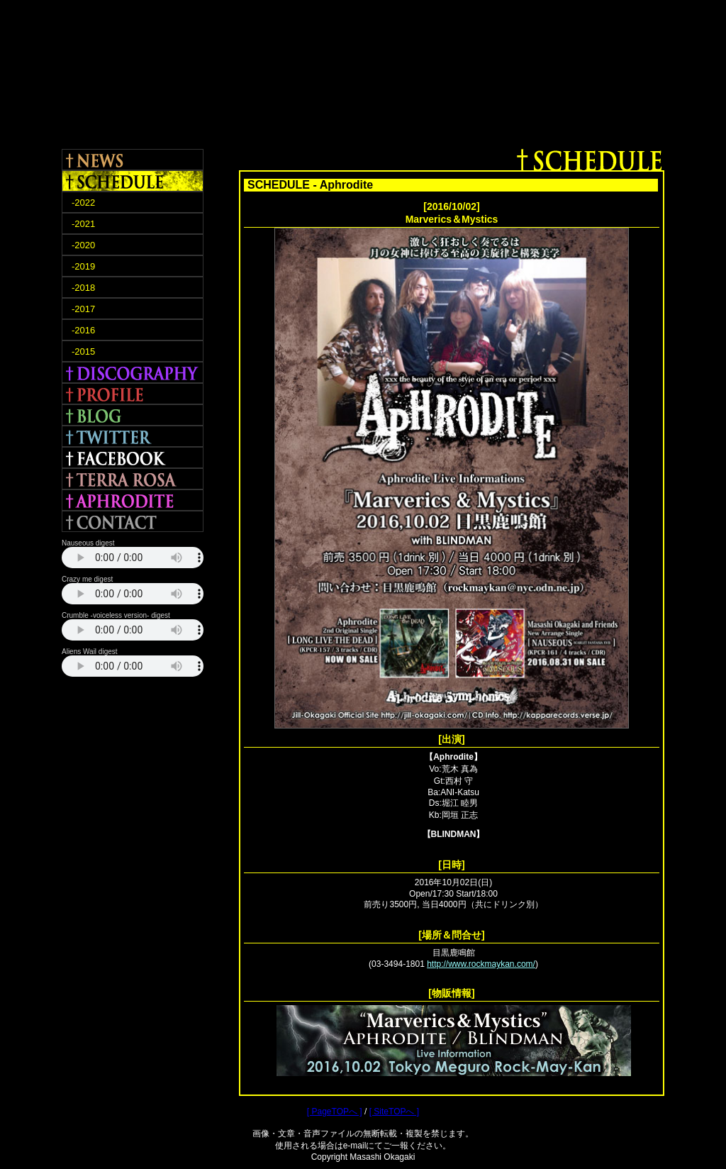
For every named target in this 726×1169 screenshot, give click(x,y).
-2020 (83, 245)
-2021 (83, 223)
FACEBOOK (132, 457)
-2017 (83, 309)
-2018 (83, 287)
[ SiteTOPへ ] (394, 1112)
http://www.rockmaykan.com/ (481, 964)
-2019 (83, 266)
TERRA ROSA (132, 478)
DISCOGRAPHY (132, 372)
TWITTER (132, 436)
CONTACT (132, 521)
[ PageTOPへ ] (334, 1112)
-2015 (83, 351)
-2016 (83, 330)
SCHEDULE (132, 181)
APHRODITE (132, 500)
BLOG (132, 415)
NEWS (132, 159)
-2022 (83, 202)
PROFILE (132, 393)
